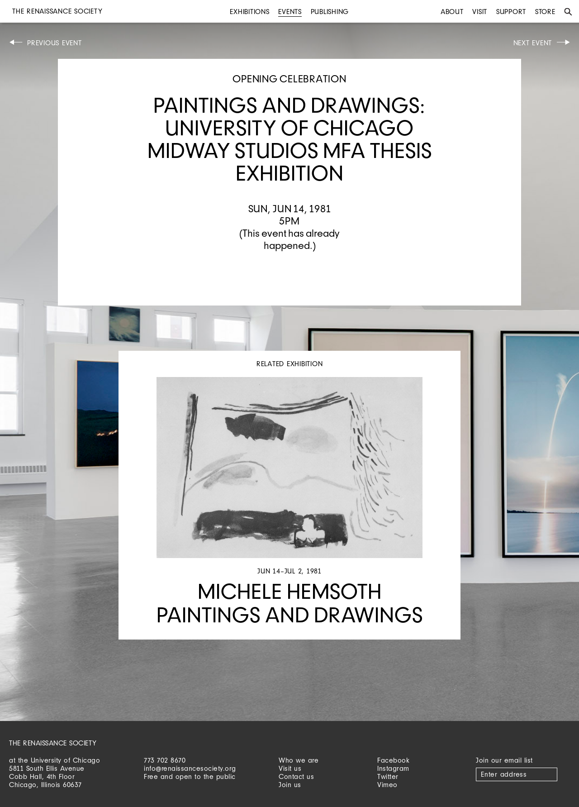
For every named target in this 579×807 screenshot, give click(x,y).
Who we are (298, 760)
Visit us (290, 768)
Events (290, 11)
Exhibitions (249, 11)
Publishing (330, 11)
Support (511, 11)
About (452, 11)
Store (545, 11)
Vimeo (387, 784)
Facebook (393, 760)
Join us (290, 784)
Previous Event (54, 42)
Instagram (393, 768)
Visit (479, 11)
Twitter (388, 776)
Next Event (532, 42)
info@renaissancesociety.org (190, 768)
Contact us (296, 776)
